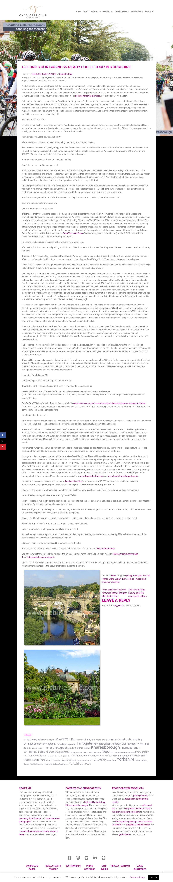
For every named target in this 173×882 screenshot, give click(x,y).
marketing (23, 818)
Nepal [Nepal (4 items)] (106, 752)
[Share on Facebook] (3, 435)
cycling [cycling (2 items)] (138, 739)
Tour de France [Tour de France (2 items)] (39, 759)
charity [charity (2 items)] (87, 739)
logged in (118, 605)
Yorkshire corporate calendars (126, 812)
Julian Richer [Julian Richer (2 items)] (76, 748)
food (31, 818)
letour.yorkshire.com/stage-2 (40, 557)
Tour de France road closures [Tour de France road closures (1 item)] (81, 760)
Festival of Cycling (73, 481)
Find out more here (106, 548)
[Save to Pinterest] (3, 447)
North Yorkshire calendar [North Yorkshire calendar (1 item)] (126, 752)
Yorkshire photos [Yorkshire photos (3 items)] (80, 763)
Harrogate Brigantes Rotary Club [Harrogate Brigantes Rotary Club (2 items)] (110, 743)
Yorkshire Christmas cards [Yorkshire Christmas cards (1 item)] (39, 764)
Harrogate (137, 575)
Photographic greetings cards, (129, 821)
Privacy (115, 866)
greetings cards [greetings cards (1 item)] (69, 744)
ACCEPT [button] (153, 877)
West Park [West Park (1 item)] (95, 760)
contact (149, 12)
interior (37, 818)
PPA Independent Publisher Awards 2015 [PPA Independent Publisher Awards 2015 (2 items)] (92, 755)
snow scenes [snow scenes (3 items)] (138, 755)
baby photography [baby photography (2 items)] (33, 739)
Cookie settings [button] (137, 877)
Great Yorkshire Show (73, 233)
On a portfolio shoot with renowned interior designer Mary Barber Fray (114, 593)
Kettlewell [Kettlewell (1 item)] (87, 748)
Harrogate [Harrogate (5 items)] (84, 743)
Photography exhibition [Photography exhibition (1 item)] (50, 756)
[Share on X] (3, 441)
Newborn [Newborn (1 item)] (114, 752)
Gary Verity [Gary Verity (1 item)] (60, 744)
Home (78, 12)
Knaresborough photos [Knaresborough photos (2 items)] (57, 752)
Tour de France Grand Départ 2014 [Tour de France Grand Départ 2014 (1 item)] (59, 760)
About (86, 12)
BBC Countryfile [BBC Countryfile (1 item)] (48, 740)
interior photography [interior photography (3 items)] (56, 747)
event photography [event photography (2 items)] (46, 743)
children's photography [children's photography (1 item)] (99, 740)
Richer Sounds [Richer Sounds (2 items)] (121, 755)
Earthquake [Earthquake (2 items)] (30, 743)
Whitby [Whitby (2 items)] (102, 759)
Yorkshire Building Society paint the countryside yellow (137, 593)
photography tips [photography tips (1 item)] (65, 756)
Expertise (95, 12)
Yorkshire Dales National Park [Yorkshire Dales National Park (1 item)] (58, 764)
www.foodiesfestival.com (92, 476)
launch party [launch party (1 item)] (74, 752)
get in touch (124, 834)
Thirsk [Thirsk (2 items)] (27, 759)
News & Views (121, 12)
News (113, 575)
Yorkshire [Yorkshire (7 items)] (125, 759)
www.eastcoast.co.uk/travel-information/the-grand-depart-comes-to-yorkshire (109, 403)
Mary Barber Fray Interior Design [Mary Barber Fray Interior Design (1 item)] (90, 752)
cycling (128, 575)
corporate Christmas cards (138, 808)
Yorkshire (115, 582)
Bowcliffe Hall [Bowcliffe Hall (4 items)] (65, 739)
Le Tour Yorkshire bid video (87, 96)
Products (107, 12)
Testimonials (137, 12)
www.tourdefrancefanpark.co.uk (123, 476)
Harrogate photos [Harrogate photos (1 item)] (36, 748)
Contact (125, 866)
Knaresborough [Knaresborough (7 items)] (105, 747)
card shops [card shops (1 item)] (79, 740)
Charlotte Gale (65, 74)
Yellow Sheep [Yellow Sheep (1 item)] (111, 760)
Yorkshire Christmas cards (138, 825)
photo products (140, 795)
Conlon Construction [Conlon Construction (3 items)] (121, 739)
